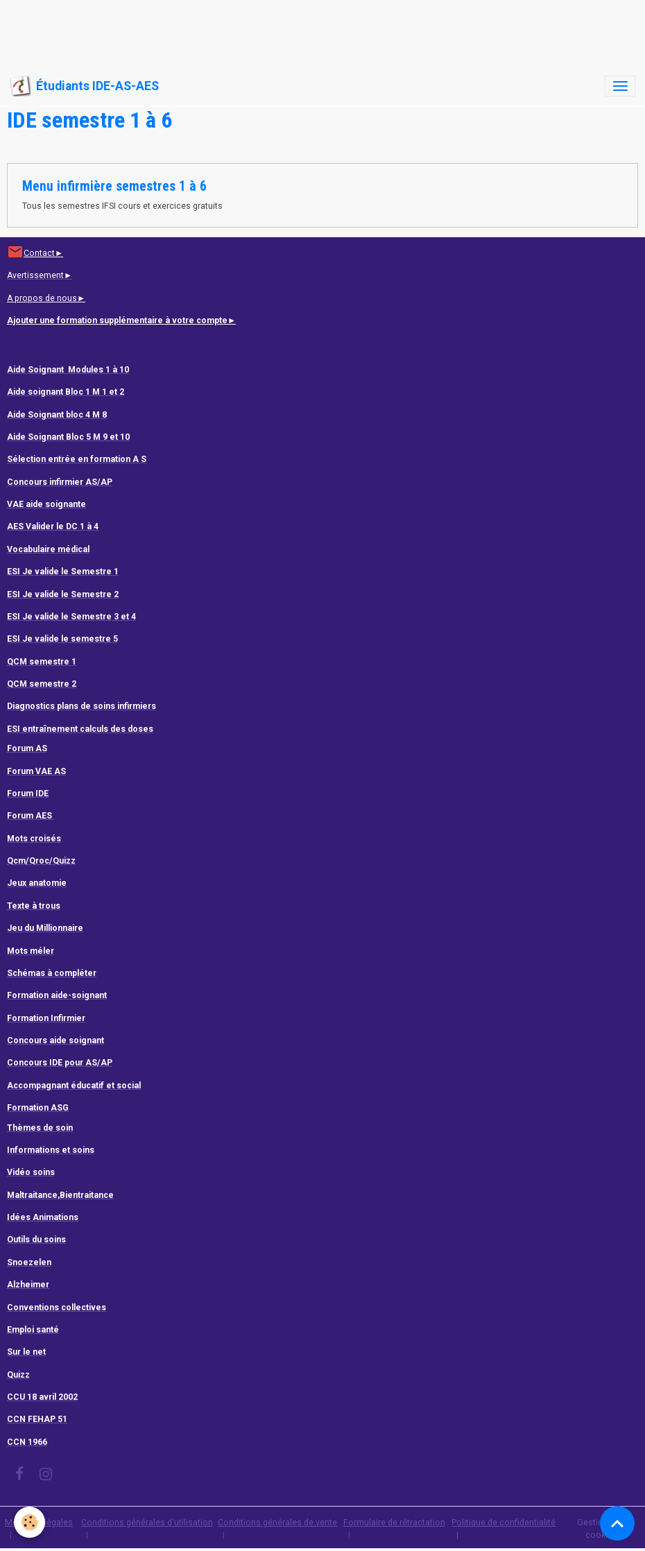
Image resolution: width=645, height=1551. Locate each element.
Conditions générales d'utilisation (147, 1522)
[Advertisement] (252, 31)
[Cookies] (29, 1522)
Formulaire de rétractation (394, 1522)
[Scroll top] (617, 1523)
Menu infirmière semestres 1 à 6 (114, 186)
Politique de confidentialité (504, 1522)
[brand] (84, 86)
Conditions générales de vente (277, 1522)
